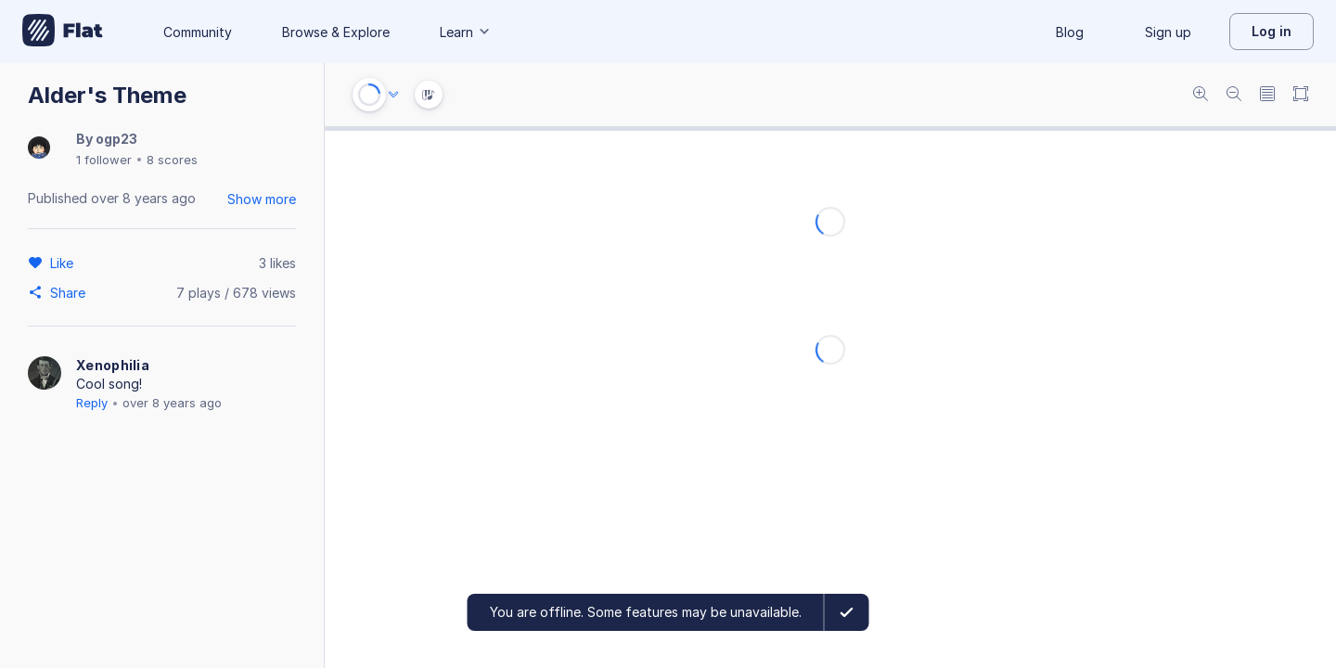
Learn (466, 32)
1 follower (104, 159)
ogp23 (116, 139)
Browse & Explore (336, 32)
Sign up (1168, 32)
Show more (261, 199)
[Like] (64, 262)
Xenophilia (112, 365)
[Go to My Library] (62, 31)
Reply (92, 402)
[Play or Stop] (369, 94)
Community (197, 32)
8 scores (172, 159)
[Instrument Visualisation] (429, 95)
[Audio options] (393, 94)
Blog (1070, 32)
